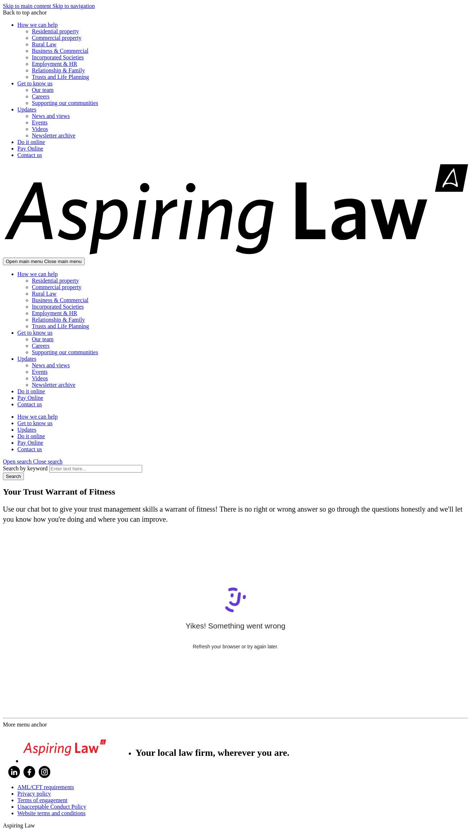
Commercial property (56, 38)
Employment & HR (54, 64)
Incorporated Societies (58, 57)
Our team (43, 90)
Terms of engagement (42, 800)
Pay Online (30, 148)
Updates (26, 109)
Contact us (29, 155)
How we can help (37, 25)
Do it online (31, 142)
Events (40, 122)
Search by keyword (25, 468)
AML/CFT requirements (45, 787)
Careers (41, 96)
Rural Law (44, 44)
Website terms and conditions (51, 813)
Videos (40, 129)
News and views (51, 116)
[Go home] (235, 254)
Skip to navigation (73, 6)
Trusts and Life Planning (60, 77)
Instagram (44, 772)
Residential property (55, 31)
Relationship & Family (58, 70)
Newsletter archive (53, 135)
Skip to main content (27, 6)
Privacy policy (34, 794)
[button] (33, 461)
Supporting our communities (65, 103)
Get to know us (34, 83)
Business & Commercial (60, 51)
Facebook (29, 772)
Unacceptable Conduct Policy (51, 807)
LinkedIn (14, 772)
